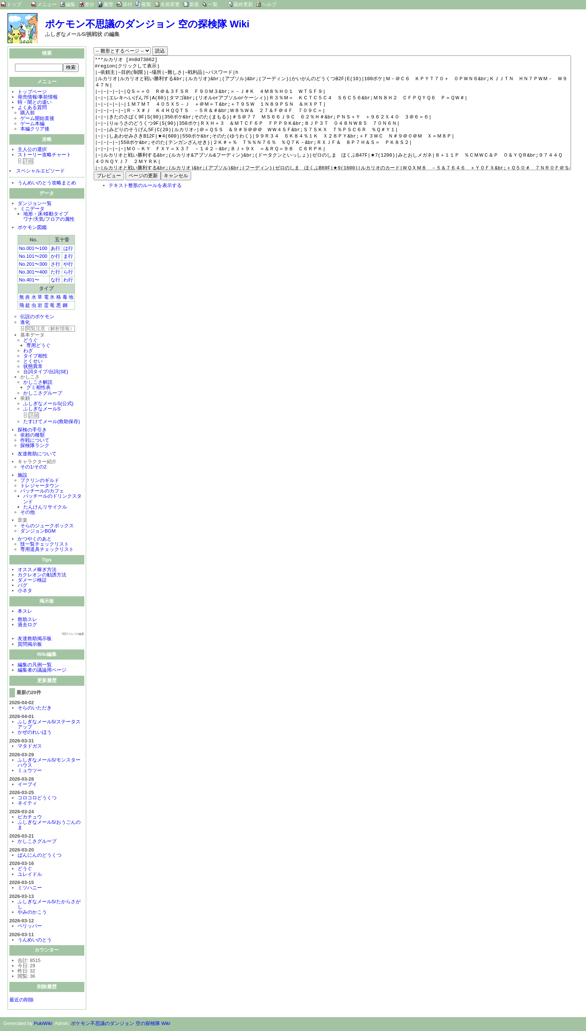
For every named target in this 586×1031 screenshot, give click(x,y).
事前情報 (48, 97)
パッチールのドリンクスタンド (52, 499)
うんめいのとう (35, 940)
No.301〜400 (33, 272)
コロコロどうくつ (37, 798)
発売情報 (27, 97)
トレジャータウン (39, 486)
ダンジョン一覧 (35, 204)
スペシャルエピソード (40, 171)
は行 (68, 249)
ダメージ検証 (32, 581)
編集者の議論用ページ (42, 670)
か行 (55, 257)
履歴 (108, 4)
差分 (89, 4)
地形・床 (33, 214)
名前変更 (170, 4)
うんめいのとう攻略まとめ (47, 183)
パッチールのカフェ (42, 491)
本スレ (25, 612)
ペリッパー (30, 926)
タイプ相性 (35, 356)
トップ (14, 4)
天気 (39, 220)
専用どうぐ (38, 346)
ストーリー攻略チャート (44, 155)
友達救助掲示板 (35, 639)
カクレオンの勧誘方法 (42, 575)
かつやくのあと (35, 539)
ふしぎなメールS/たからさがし (49, 904)
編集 (70, 4)
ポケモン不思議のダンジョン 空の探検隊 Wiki (147, 24)
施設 (22, 476)
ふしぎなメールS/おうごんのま (49, 825)
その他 (27, 513)
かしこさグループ (42, 394)
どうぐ (30, 341)
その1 (26, 467)
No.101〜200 (33, 257)
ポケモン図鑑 (32, 228)
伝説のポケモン (37, 317)
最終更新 (243, 4)
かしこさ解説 (37, 383)
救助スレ (27, 620)
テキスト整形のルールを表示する (145, 208)
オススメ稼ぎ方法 (37, 570)
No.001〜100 (33, 249)
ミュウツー (30, 771)
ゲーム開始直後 (37, 119)
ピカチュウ (30, 817)
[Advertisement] (157, 266)
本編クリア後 (34, 129)
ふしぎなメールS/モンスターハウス (49, 763)
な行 (55, 280)
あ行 (55, 249)
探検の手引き (32, 430)
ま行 (68, 257)
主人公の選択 (32, 150)
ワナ (28, 220)
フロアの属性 (60, 220)
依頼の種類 (32, 435)
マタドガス (30, 747)
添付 (127, 4)
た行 (55, 272)
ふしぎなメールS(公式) (48, 404)
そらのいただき (35, 708)
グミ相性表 (38, 388)
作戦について (34, 441)
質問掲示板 (30, 645)
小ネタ (25, 591)
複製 (146, 4)
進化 (25, 323)
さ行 (55, 265)
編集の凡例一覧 (35, 665)
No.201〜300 (33, 265)
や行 (68, 265)
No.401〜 (29, 280)
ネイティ (27, 804)
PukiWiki (43, 1024)
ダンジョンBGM (37, 531)
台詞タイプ (35, 372)
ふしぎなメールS (42, 409)
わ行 (68, 280)
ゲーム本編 (32, 124)
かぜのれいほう (35, 733)
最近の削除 (21, 1000)
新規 (194, 4)
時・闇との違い (35, 103)
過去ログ (27, 625)
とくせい (33, 362)
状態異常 (33, 367)
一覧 (213, 4)
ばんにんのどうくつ (39, 856)
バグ (22, 586)
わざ (28, 351)
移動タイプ (56, 214)
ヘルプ (269, 4)
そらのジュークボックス (47, 526)
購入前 (27, 113)
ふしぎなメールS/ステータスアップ (49, 725)
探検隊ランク (34, 446)
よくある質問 (32, 108)
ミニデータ (32, 209)
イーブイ (27, 785)
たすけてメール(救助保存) (51, 422)
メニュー (47, 4)
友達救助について (37, 454)
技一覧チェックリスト (44, 545)
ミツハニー (30, 888)
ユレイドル (30, 875)
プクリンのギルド (39, 481)
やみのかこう (32, 913)
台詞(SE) (58, 372)
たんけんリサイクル (45, 507)
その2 (40, 467)
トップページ (32, 92)
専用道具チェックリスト (47, 550)
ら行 (68, 272)
